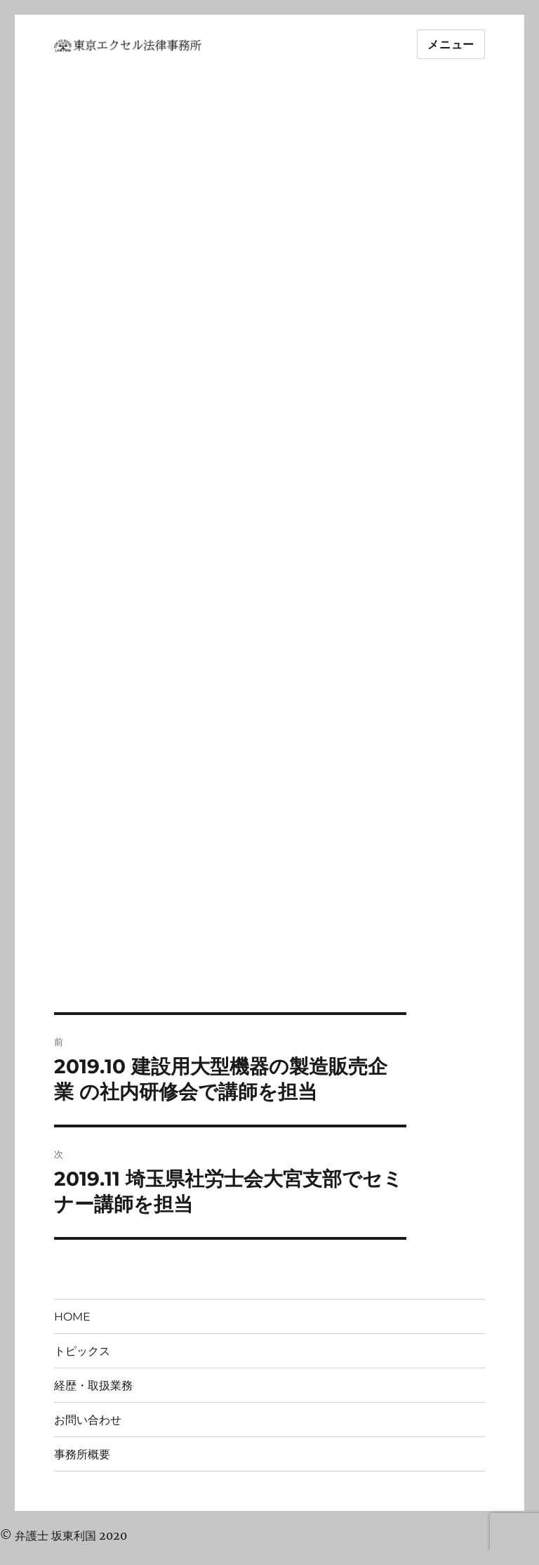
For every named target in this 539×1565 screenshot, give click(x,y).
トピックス (82, 1351)
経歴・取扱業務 (93, 1385)
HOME (72, 1316)
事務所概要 (82, 1454)
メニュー (450, 44)
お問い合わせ (87, 1420)
